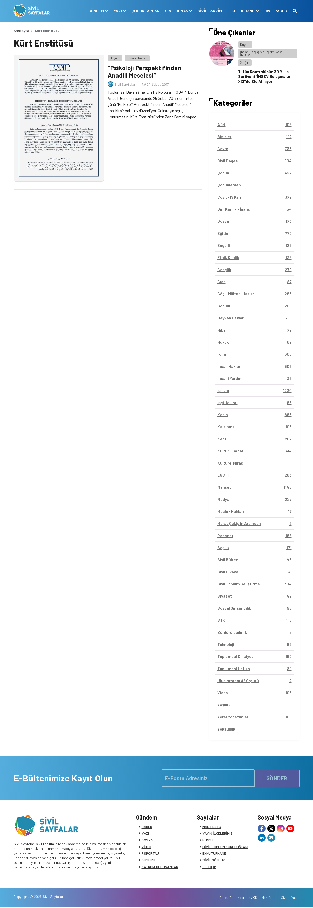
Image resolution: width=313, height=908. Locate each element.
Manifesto (269, 898)
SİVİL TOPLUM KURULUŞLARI (225, 847)
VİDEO (146, 847)
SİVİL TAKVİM (210, 10)
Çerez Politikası (231, 898)
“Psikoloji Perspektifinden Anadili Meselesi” (144, 71)
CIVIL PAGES (275, 10)
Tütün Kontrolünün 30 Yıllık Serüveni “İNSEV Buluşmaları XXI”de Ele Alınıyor (264, 76)
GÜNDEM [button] (96, 10)
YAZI (145, 833)
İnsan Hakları (137, 58)
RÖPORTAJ (150, 853)
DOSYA (147, 840)
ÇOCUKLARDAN (145, 10)
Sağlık (245, 62)
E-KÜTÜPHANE (214, 853)
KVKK (252, 898)
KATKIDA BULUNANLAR (160, 867)
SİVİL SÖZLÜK (213, 860)
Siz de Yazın (290, 898)
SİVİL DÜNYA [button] (177, 10)
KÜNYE (208, 840)
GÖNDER (276, 778)
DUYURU (148, 860)
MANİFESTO (211, 827)
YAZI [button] (118, 10)
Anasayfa (21, 30)
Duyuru (115, 58)
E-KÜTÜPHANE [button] (241, 10)
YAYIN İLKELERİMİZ (217, 833)
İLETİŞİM (209, 867)
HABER (147, 827)
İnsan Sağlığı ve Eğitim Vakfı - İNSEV (262, 53)
